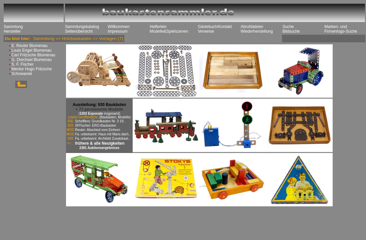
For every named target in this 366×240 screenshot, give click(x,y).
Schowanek (21, 73)
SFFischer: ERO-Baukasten (95, 125)
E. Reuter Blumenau (29, 45)
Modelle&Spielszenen (169, 31)
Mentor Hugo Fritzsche (31, 69)
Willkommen (118, 26)
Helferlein (158, 26)
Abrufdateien (252, 26)
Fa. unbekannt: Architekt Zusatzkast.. (102, 138)
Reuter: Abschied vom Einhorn (97, 130)
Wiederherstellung (257, 31)
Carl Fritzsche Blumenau (33, 55)
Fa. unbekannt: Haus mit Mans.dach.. (102, 134)
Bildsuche (291, 31)
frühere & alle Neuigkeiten (99, 143)
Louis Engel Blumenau (31, 50)
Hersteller (12, 31)
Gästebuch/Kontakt (215, 26)
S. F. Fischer (22, 64)
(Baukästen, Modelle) (115, 117)
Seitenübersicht (79, 31)
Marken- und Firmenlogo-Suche (340, 29)
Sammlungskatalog (82, 26)
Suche (288, 26)
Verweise (206, 31)
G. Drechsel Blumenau (31, 59)
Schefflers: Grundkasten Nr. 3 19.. (100, 121)
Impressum (117, 31)
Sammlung (13, 26)
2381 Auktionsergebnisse (99, 148)
